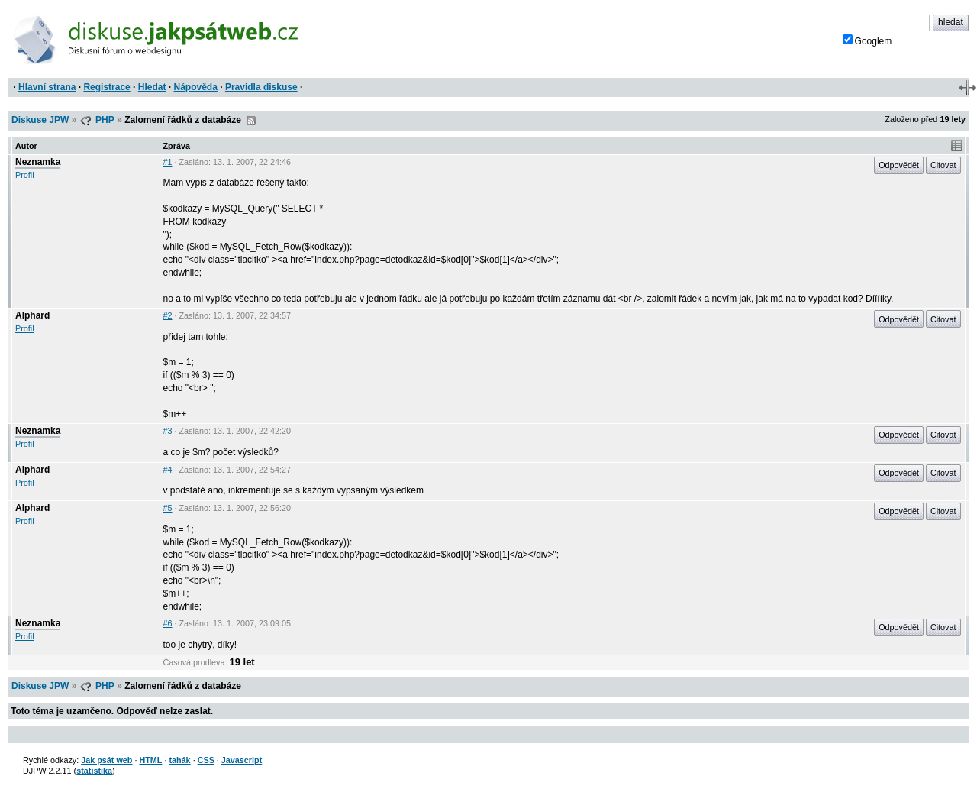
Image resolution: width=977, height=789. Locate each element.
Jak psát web (106, 760)
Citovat (943, 165)
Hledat (152, 87)
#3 (168, 430)
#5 (168, 508)
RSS (251, 120)
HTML (150, 760)
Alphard (32, 315)
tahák (179, 760)
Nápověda (196, 87)
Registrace (106, 87)
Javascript (241, 760)
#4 (168, 469)
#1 (168, 162)
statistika (94, 770)
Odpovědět (899, 165)
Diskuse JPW (40, 120)
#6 (168, 623)
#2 (168, 315)
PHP (104, 120)
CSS (206, 760)
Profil (24, 174)
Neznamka (37, 162)
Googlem (867, 40)
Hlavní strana (47, 87)
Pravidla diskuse (261, 87)
